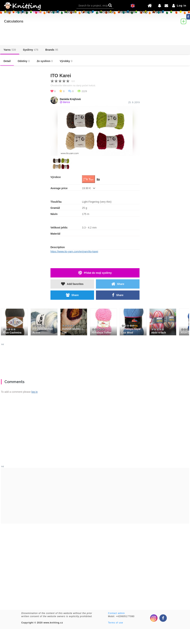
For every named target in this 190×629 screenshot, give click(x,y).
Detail (7, 61)
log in (34, 391)
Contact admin (116, 613)
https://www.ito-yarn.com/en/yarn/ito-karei (74, 251)
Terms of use (115, 622)
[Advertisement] (95, 360)
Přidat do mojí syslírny (95, 273)
